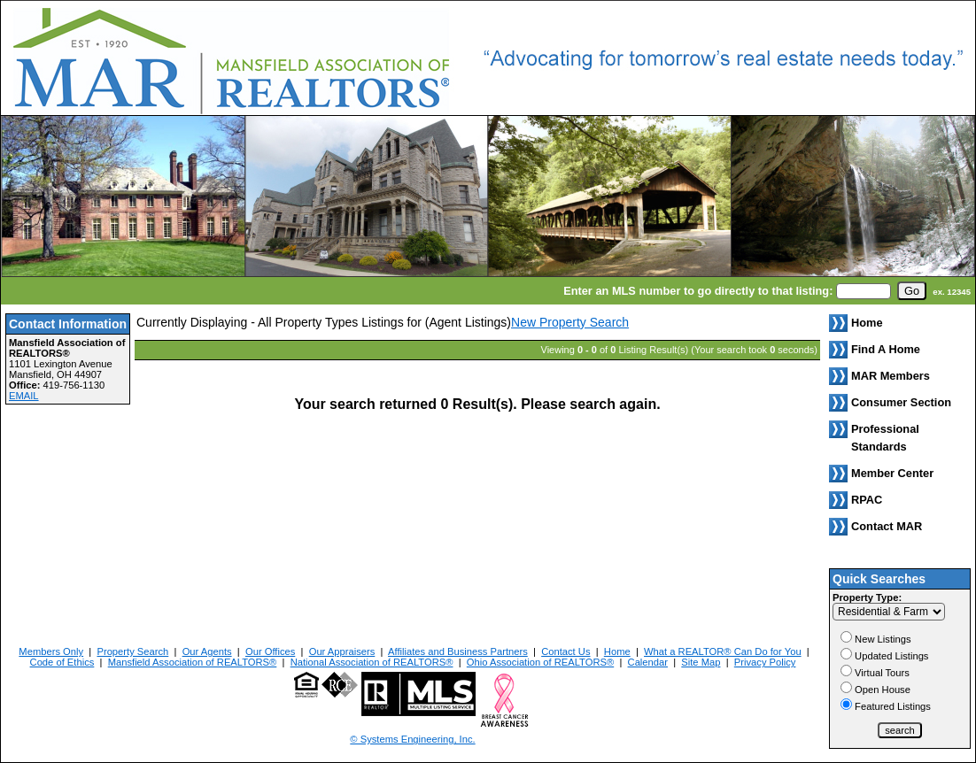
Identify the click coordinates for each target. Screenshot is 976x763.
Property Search (132, 651)
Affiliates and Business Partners (458, 651)
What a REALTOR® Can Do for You (723, 651)
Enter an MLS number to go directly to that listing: (698, 290)
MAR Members (890, 375)
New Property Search (570, 322)
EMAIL (24, 395)
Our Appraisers (342, 651)
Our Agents (207, 651)
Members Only (51, 651)
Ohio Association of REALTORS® (540, 662)
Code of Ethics (62, 662)
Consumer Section (901, 402)
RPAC (866, 499)
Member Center (892, 473)
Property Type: (867, 597)
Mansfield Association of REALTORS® (192, 662)
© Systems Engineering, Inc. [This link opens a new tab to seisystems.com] (412, 739)
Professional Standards (885, 437)
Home (617, 651)
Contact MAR (886, 526)
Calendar (648, 662)
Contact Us (565, 651)
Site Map (700, 662)
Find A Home (885, 349)
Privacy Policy (765, 662)
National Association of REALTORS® (371, 662)
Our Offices (270, 651)
